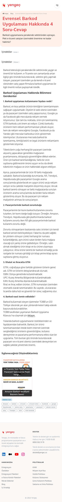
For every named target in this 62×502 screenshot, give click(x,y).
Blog (3, 484)
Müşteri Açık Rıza (39, 471)
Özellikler (5, 471)
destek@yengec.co (40, 452)
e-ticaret (23, 404)
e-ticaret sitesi (34, 404)
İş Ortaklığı (6, 487)
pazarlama (29, 407)
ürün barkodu (29, 410)
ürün (20, 410)
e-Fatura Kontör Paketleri (11, 477)
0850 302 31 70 (38, 442)
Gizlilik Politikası (39, 474)
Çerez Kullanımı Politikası (42, 481)
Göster (16, 62)
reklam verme (50, 407)
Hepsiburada (7, 407)
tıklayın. (31, 315)
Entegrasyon (6, 467)
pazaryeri (39, 407)
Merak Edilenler (8, 481)
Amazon (5, 404)
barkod (14, 404)
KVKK (35, 467)
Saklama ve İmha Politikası (43, 484)
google (54, 404)
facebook (45, 404)
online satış (18, 407)
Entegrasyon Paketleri (10, 474)
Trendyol (12, 410)
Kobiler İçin (7, 399)
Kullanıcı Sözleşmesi (40, 477)
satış (4, 410)
